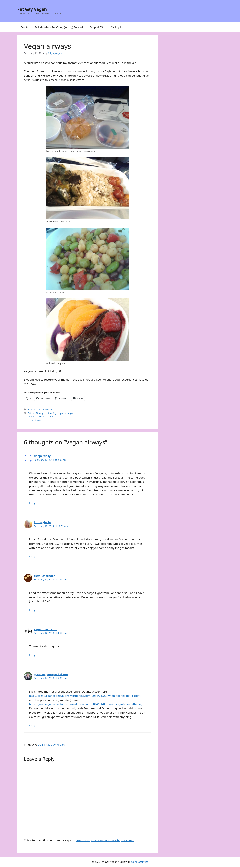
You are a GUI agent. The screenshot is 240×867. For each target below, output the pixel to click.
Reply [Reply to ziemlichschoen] (32, 610)
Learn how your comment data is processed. (105, 840)
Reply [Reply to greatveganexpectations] (32, 725)
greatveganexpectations (51, 674)
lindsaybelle (42, 522)
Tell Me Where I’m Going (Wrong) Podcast (59, 27)
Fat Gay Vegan (32, 9)
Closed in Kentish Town (41, 416)
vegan (71, 413)
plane (63, 413)
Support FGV (97, 27)
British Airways (36, 413)
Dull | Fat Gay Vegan (51, 744)
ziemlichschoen (44, 576)
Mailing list (117, 27)
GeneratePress (139, 861)
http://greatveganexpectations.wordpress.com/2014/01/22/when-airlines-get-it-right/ (85, 696)
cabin (49, 413)
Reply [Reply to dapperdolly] (32, 503)
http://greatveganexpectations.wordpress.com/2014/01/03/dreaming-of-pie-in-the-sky (86, 704)
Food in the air (36, 409)
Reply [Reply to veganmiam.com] (32, 655)
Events (24, 27)
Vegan (48, 409)
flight (56, 413)
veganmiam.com (45, 629)
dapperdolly (42, 456)
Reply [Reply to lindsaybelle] (32, 556)
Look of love (34, 420)
